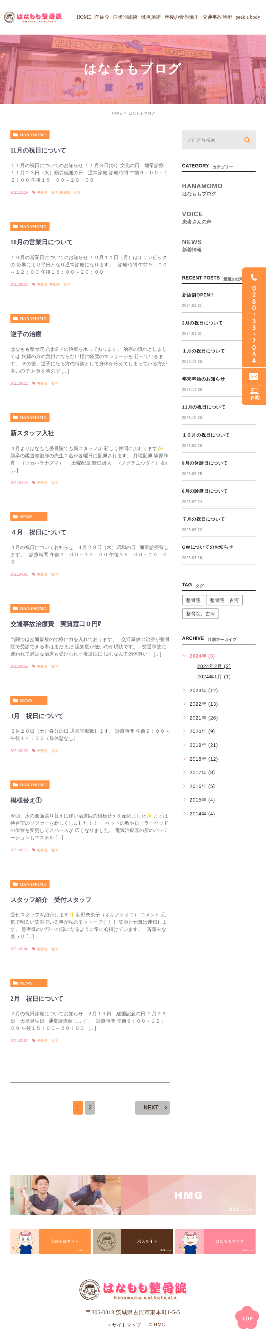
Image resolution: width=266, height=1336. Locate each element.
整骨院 (42, 284)
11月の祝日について (38, 150)
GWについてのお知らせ (207, 547)
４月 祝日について (38, 532)
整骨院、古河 (70, 192)
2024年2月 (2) (214, 666)
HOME (116, 113)
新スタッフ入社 (32, 433)
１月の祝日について (203, 351)
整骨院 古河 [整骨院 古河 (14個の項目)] (224, 600)
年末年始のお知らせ (203, 379)
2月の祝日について (202, 323)
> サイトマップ (124, 1325)
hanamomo (33, 134)
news (26, 516)
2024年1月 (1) (214, 676)
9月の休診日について (205, 463)
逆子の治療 (26, 334)
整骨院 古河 (47, 192)
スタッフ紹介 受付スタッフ (50, 899)
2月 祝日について (36, 998)
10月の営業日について (41, 242)
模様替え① (26, 800)
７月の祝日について (203, 519)
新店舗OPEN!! (198, 295)
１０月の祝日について (206, 435)
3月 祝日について (36, 716)
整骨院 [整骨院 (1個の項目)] (193, 600)
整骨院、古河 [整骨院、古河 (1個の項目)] (200, 613)
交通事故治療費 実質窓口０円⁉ (55, 624)
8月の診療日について (205, 491)
